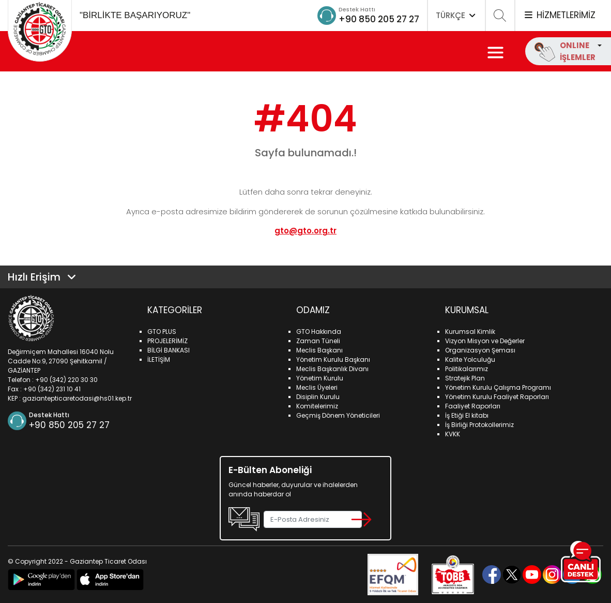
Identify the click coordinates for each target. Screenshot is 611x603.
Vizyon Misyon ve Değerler (485, 340)
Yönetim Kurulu (319, 378)
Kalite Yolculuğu (470, 359)
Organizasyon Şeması (480, 350)
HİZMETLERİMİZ (559, 15)
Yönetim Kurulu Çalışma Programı (498, 387)
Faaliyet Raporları (472, 406)
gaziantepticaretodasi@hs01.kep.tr (77, 398)
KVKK (452, 434)
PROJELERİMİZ (167, 340)
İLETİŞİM (158, 359)
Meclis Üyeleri (317, 387)
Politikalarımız (466, 368)
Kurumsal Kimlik (470, 331)
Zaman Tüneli (318, 340)
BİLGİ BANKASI (168, 350)
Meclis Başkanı (319, 350)
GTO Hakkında (318, 331)
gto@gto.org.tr (305, 230)
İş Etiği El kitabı (466, 415)
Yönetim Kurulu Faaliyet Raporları (497, 396)
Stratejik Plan (465, 378)
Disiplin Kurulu (318, 396)
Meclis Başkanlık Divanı (332, 368)
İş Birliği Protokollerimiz (479, 424)
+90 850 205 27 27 (376, 18)
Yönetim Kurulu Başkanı (333, 359)
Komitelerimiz (317, 406)
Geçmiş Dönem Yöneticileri (338, 415)
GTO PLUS (161, 331)
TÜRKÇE (456, 15)
